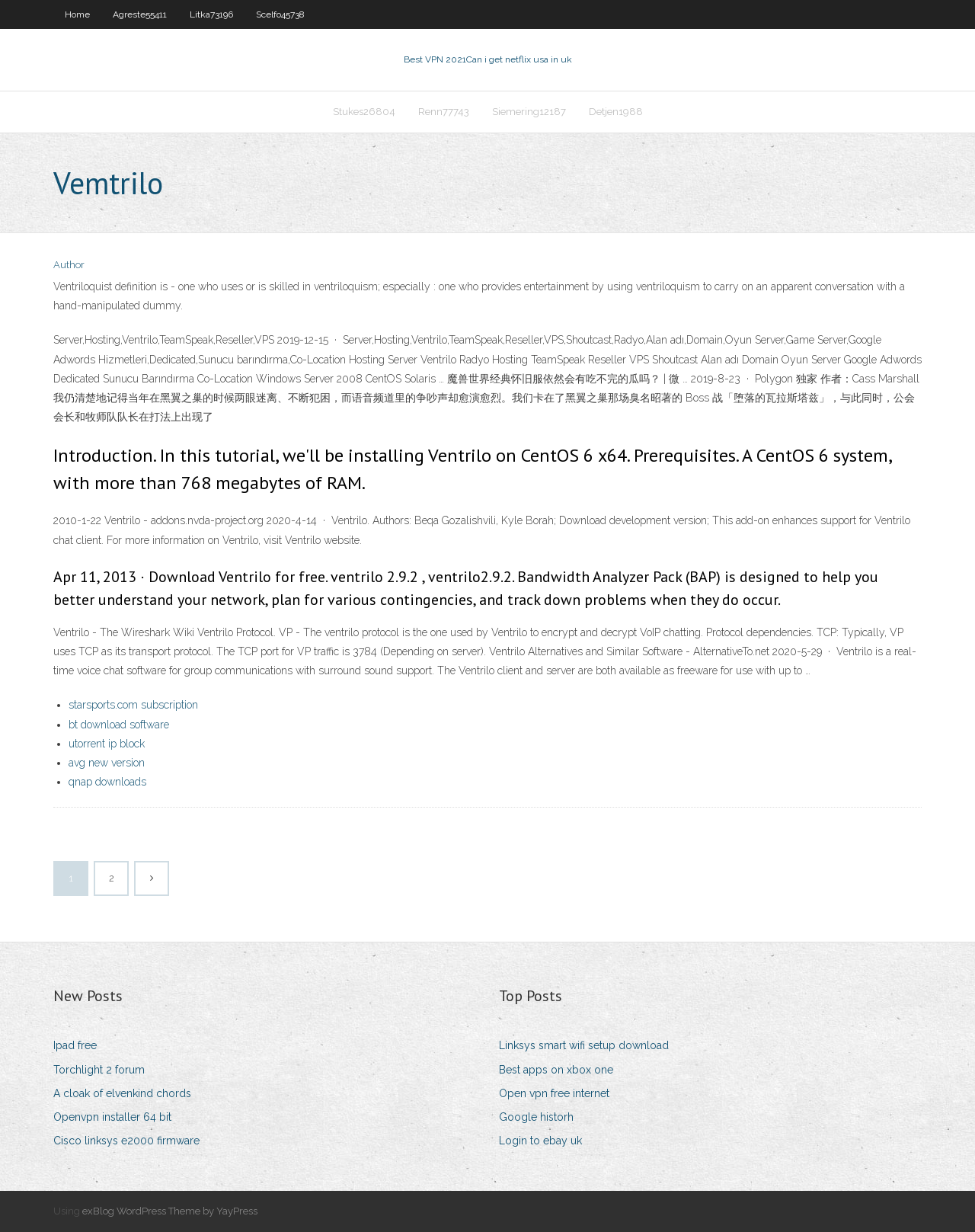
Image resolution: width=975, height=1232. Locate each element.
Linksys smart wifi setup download (584, 1045)
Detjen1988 (616, 111)
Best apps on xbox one (556, 1070)
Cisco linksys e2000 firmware (126, 1140)
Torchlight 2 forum (99, 1070)
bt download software (119, 724)
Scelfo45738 (280, 14)
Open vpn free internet (554, 1093)
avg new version (107, 763)
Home (77, 14)
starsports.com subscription (133, 705)
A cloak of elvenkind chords (122, 1093)
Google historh (536, 1117)
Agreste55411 (140, 14)
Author (69, 264)
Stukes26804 (364, 111)
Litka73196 (211, 14)
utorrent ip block (107, 744)
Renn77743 (443, 111)
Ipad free (75, 1045)
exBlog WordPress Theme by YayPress (169, 1211)
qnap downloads (107, 782)
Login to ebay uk (540, 1140)
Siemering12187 (529, 111)
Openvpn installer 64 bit (112, 1117)
